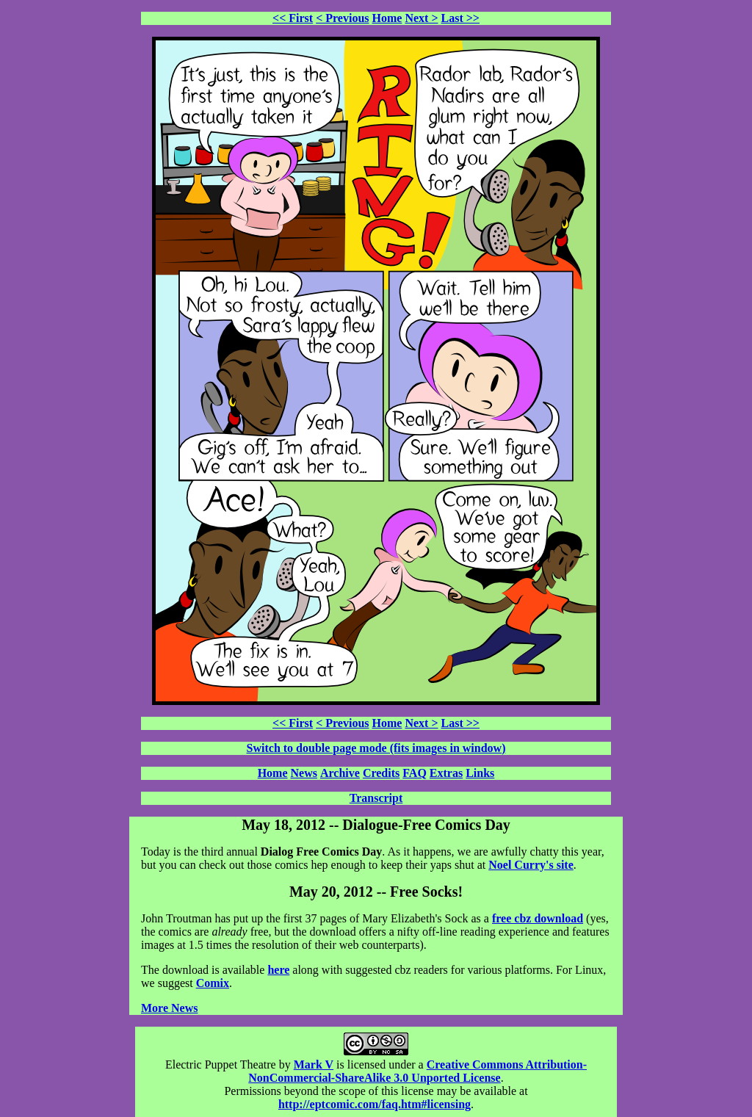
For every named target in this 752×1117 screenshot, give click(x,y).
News (304, 773)
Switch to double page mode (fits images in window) (376, 748)
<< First (292, 18)
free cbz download (537, 918)
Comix (212, 983)
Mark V (313, 1064)
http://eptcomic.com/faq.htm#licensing (374, 1104)
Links (480, 773)
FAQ (414, 773)
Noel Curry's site (531, 864)
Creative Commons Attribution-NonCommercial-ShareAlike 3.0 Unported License (417, 1071)
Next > (421, 18)
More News (169, 1008)
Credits (381, 773)
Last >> (460, 18)
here (278, 970)
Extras (446, 773)
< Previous (342, 18)
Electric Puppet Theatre (220, 1064)
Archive (340, 773)
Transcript (376, 798)
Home (387, 18)
